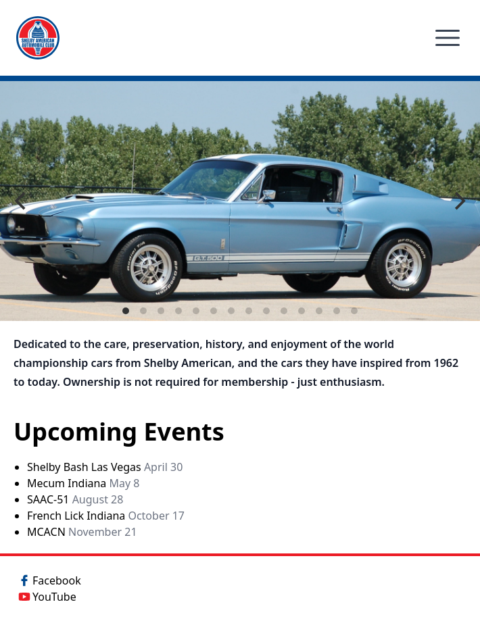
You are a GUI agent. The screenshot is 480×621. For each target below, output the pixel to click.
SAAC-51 (75, 499)
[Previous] (22, 201)
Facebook (48, 580)
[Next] (458, 201)
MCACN (82, 531)
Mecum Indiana (83, 483)
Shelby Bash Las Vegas (105, 466)
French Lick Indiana (106, 515)
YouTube (46, 597)
